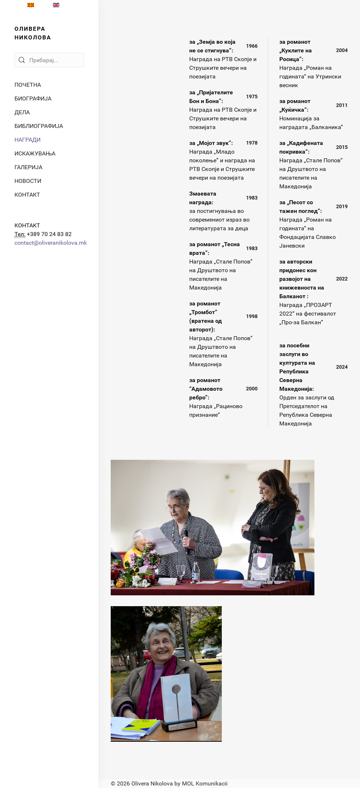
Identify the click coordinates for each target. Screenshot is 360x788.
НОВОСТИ (27, 180)
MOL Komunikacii (205, 783)
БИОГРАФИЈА (32, 98)
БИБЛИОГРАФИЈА (38, 126)
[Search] (49, 60)
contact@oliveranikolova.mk (50, 242)
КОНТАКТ (27, 194)
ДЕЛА (22, 112)
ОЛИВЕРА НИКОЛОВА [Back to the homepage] (32, 33)
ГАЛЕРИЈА (28, 167)
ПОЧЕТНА (27, 84)
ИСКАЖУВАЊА (34, 153)
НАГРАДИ (27, 139)
